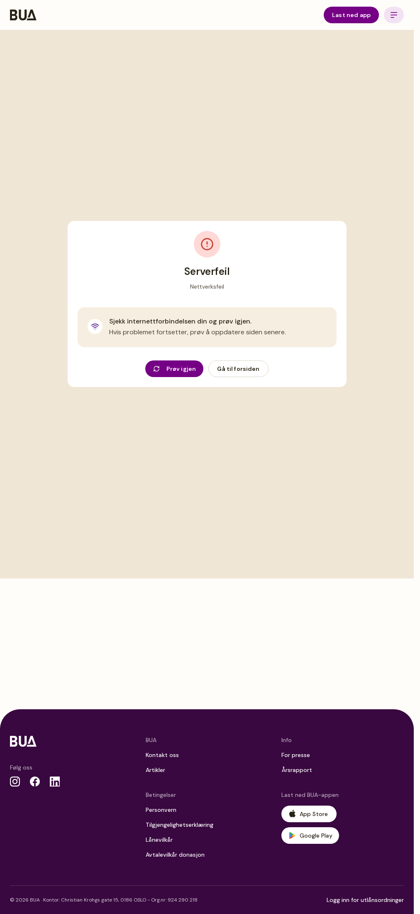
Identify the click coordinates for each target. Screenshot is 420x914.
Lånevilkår (159, 839)
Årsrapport (296, 770)
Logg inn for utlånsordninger (365, 900)
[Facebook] (35, 782)
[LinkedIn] (55, 782)
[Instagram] (15, 782)
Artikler (155, 770)
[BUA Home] (23, 15)
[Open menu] (394, 15)
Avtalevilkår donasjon (175, 854)
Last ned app (351, 15)
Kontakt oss (162, 755)
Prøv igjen (174, 368)
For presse (295, 755)
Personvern (161, 810)
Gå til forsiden (238, 368)
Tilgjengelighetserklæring (179, 824)
